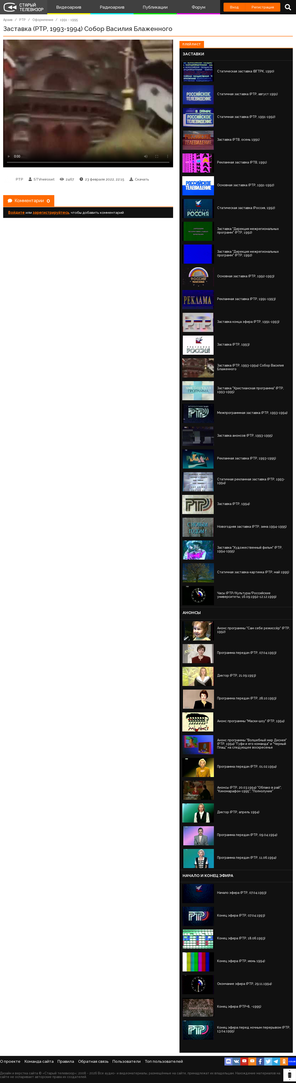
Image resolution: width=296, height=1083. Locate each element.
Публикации (155, 7)
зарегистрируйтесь (51, 213)
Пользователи (126, 1061)
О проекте (10, 1061)
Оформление (42, 20)
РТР (22, 20)
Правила (65, 1061)
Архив (7, 20)
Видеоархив (68, 7)
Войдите (16, 213)
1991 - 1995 (69, 20)
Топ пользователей (164, 1061)
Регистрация (262, 7)
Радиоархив (112, 7)
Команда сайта (39, 1061)
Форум (198, 7)
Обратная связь (93, 1061)
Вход (234, 7)
